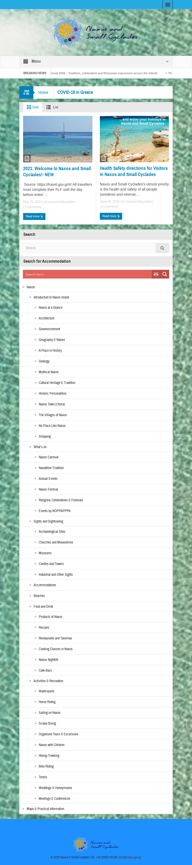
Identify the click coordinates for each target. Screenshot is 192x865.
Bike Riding (46, 766)
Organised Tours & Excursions (58, 734)
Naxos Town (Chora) (52, 404)
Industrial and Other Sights (56, 574)
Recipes (44, 627)
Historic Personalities (52, 393)
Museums (45, 553)
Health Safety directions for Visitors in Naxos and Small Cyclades (134, 171)
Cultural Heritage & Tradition (57, 383)
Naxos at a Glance (50, 307)
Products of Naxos (50, 617)
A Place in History (50, 350)
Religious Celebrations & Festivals (61, 500)
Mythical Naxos (49, 372)
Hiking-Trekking (49, 755)
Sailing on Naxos (50, 713)
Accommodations (45, 585)
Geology (44, 361)
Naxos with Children (51, 745)
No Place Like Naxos (52, 426)
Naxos (31, 287)
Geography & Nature (52, 340)
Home (43, 92)
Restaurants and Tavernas (55, 638)
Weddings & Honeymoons (55, 788)
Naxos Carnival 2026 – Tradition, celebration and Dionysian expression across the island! (100, 73)
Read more (34, 216)
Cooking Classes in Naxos (56, 649)
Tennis (43, 777)
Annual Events (48, 478)
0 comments (33, 207)
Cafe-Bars (45, 670)
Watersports (46, 691)
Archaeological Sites (52, 531)
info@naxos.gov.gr (130, 857)
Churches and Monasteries (56, 542)
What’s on (40, 447)
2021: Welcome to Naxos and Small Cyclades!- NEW (57, 171)
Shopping (45, 436)
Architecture (46, 318)
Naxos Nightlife (48, 660)
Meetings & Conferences (54, 798)
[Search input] (87, 274)
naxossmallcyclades (61, 202)
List (51, 107)
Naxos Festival (48, 489)
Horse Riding (47, 702)
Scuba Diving (47, 723)
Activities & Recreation (48, 681)
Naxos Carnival (49, 457)
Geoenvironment (49, 329)
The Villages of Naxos (53, 415)
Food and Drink (43, 606)
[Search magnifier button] (164, 274)
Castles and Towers (51, 564)
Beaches (39, 596)
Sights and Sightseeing (48, 521)
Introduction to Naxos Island (51, 297)
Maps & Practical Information (45, 809)
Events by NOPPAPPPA (55, 511)
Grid (32, 107)
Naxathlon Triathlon (51, 468)
